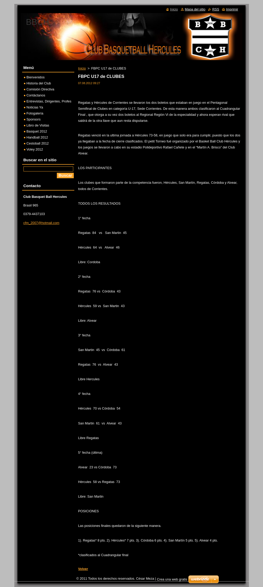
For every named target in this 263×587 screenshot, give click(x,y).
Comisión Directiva (40, 89)
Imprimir (232, 9)
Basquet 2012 (37, 131)
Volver (83, 569)
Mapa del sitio (195, 9)
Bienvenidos (36, 77)
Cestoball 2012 (38, 143)
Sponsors (34, 119)
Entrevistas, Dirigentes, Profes (49, 101)
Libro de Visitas (38, 125)
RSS (215, 9)
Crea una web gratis (172, 579)
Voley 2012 (35, 149)
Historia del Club (39, 83)
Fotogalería (35, 113)
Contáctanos (36, 95)
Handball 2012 (37, 137)
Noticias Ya (35, 107)
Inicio (82, 68)
